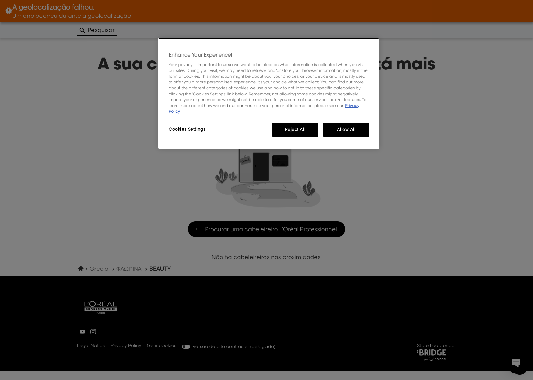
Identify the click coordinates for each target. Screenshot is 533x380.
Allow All (346, 129)
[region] (268, 93)
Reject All (295, 129)
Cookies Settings (187, 129)
